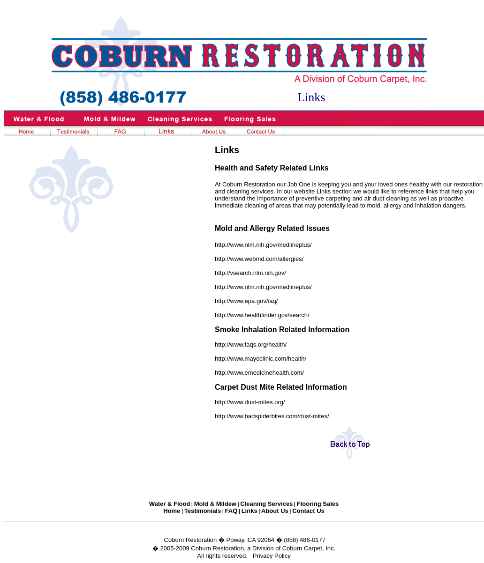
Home (171, 510)
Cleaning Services (266, 503)
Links (249, 510)
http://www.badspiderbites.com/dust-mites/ (272, 416)
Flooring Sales (318, 503)
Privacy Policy (272, 555)
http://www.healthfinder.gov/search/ (262, 315)
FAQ (231, 510)
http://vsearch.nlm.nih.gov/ (250, 272)
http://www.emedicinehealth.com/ (259, 372)
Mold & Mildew (215, 503)
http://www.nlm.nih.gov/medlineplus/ (263, 244)
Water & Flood (169, 503)
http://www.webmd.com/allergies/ (259, 258)
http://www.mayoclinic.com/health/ (260, 358)
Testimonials (202, 510)
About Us (274, 510)
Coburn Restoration (190, 539)
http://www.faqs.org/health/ (251, 344)
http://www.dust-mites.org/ (250, 402)
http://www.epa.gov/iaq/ (246, 300)
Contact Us (308, 510)
